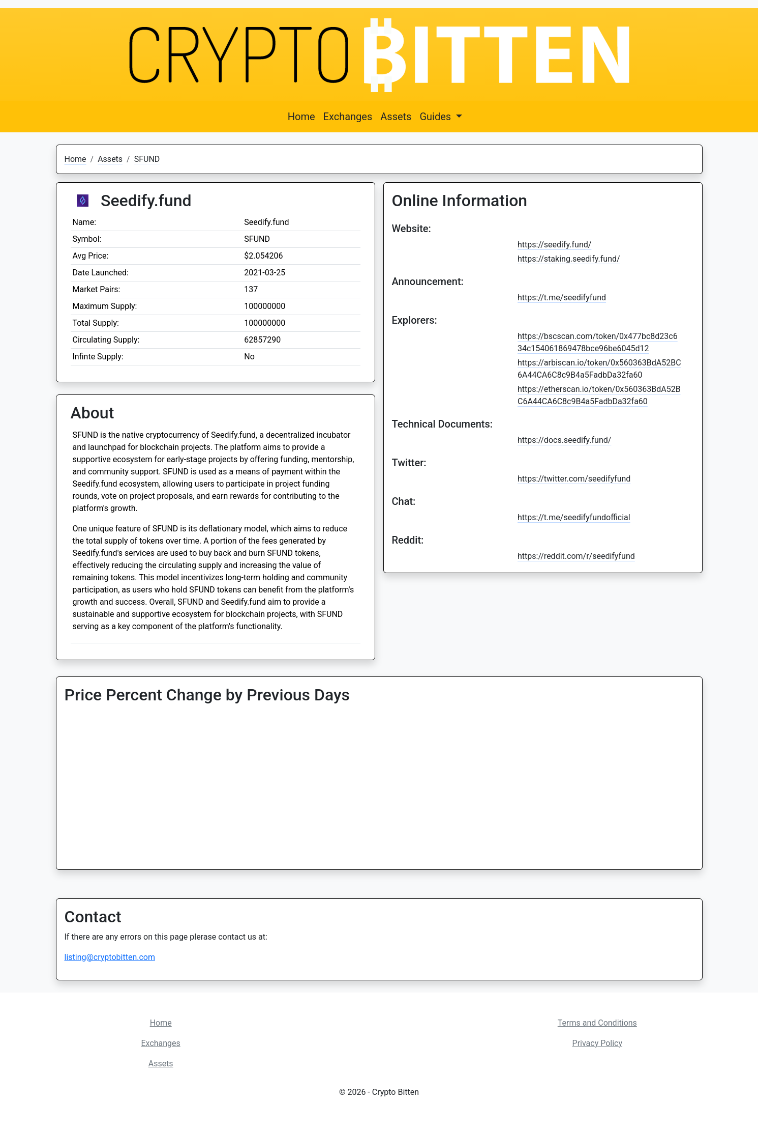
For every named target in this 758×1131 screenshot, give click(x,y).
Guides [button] (436, 116)
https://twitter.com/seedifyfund (574, 479)
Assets (395, 116)
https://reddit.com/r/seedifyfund (576, 556)
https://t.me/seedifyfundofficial (574, 517)
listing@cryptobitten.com (110, 957)
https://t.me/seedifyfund (562, 297)
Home (301, 116)
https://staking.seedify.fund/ (569, 259)
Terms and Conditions (597, 1023)
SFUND (147, 159)
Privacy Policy (597, 1043)
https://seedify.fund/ (554, 244)
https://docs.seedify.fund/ (564, 440)
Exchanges (348, 116)
